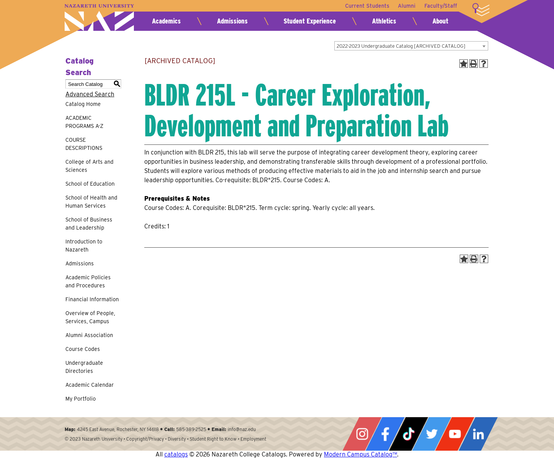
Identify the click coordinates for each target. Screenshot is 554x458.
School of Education (90, 184)
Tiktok (408, 434)
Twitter (432, 434)
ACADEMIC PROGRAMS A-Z (84, 122)
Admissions (232, 21)
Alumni (406, 6)
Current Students (366, 6)
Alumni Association (89, 335)
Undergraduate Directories (84, 367)
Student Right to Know (213, 439)
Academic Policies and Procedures (88, 281)
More (480, 9)
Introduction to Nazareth (83, 245)
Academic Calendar (89, 385)
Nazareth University (99, 17)
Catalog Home (83, 104)
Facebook (385, 434)
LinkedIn (478, 434)
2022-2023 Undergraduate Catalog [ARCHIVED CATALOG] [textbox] (401, 46)
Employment (253, 439)
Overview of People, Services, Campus (90, 317)
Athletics (384, 21)
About (440, 21)
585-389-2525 (191, 429)
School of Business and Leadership (88, 223)
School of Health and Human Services (91, 202)
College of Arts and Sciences (89, 166)
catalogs (176, 454)
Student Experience (310, 21)
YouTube (455, 434)
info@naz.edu (242, 429)
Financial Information (92, 299)
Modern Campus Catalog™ (360, 454)
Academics (166, 21)
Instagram (362, 434)
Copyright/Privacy (145, 439)
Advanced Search (89, 94)
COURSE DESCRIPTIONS (83, 144)
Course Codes (82, 349)
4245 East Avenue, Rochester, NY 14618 (118, 429)
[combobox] (411, 45)
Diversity (177, 439)
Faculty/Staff (440, 6)
